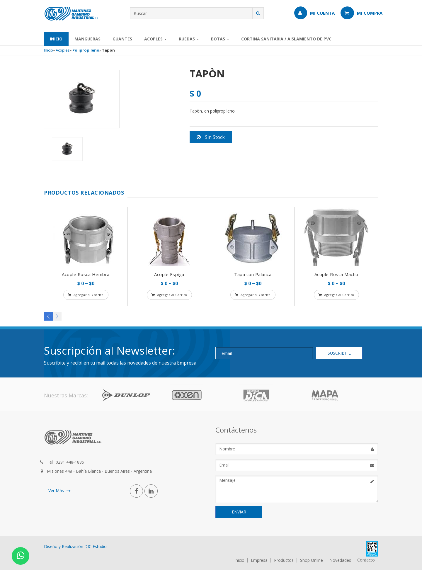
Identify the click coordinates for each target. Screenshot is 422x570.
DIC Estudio (95, 546)
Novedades (340, 560)
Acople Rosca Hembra (86, 274)
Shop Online (311, 560)
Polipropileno (85, 50)
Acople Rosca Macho (336, 274)
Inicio (56, 39)
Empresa (259, 560)
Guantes (122, 39)
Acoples (63, 50)
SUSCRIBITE (339, 353)
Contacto (366, 560)
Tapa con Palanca (252, 274)
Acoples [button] (155, 39)
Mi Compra (361, 13)
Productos (284, 560)
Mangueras (87, 39)
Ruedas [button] (189, 39)
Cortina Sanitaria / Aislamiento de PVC (286, 39)
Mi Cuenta (314, 13)
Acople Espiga (169, 274)
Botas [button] (220, 39)
